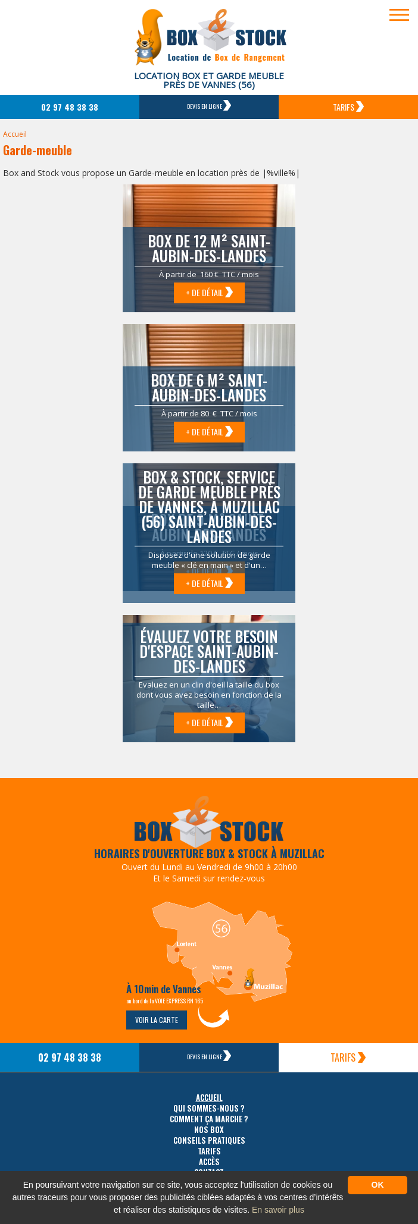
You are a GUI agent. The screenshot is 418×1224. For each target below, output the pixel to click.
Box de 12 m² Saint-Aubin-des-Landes (209, 248)
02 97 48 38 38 (69, 107)
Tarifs (348, 107)
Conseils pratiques (209, 1140)
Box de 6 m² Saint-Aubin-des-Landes (209, 387)
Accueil (15, 134)
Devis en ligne (209, 105)
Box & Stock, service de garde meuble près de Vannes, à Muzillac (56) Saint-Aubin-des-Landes (209, 506)
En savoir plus (278, 1209)
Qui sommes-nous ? (209, 1108)
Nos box (209, 1130)
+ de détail (209, 292)
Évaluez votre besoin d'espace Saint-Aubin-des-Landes (209, 651)
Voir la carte (156, 1020)
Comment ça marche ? (209, 1119)
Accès (209, 1162)
